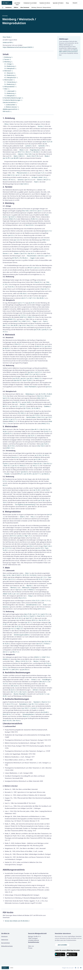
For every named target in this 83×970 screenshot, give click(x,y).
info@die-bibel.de (33, 940)
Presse (30, 948)
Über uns (31, 946)
